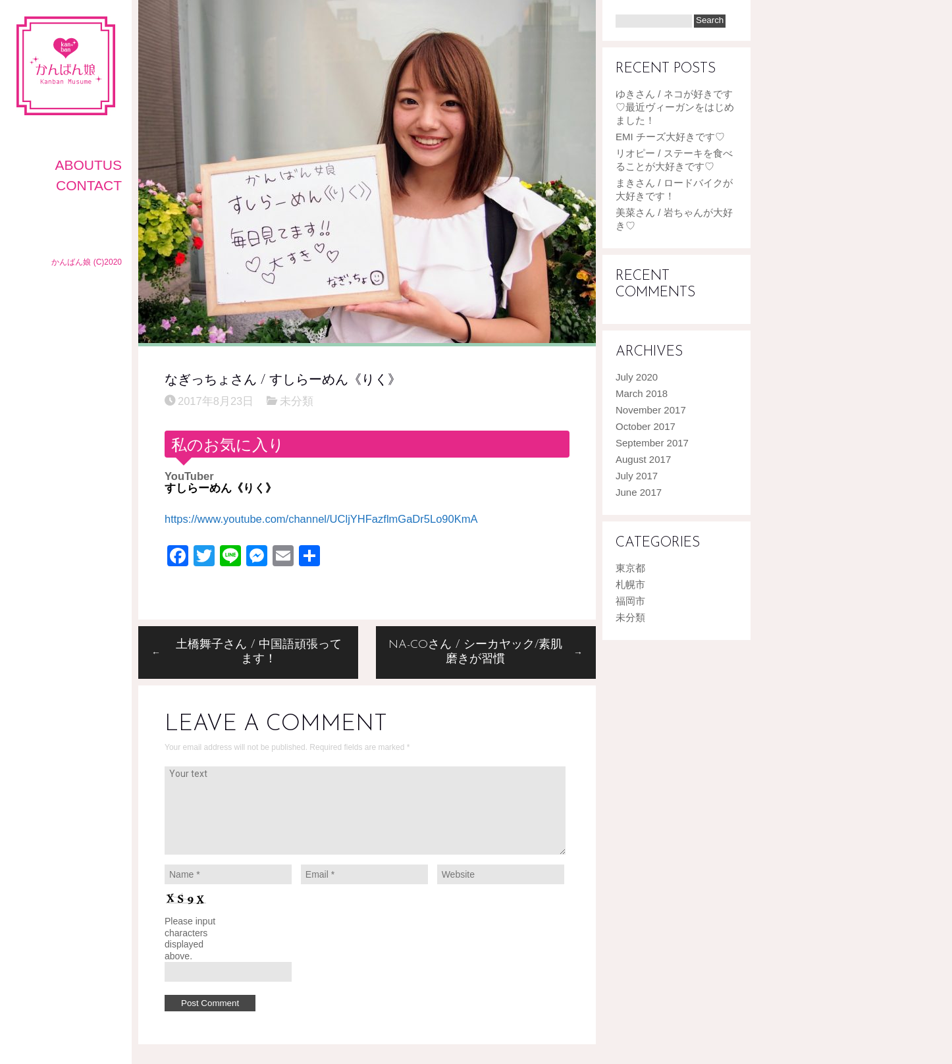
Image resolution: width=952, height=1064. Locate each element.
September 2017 (652, 442)
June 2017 (639, 492)
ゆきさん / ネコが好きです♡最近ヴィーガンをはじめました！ (675, 107)
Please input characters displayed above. (190, 938)
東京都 (630, 567)
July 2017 (637, 475)
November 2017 (651, 409)
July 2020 (637, 377)
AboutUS (88, 165)
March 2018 (642, 393)
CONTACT (89, 185)
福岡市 (630, 600)
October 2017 (645, 426)
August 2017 (643, 459)
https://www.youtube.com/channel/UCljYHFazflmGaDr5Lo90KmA (321, 519)
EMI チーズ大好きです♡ (670, 136)
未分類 (296, 401)
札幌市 (630, 584)
